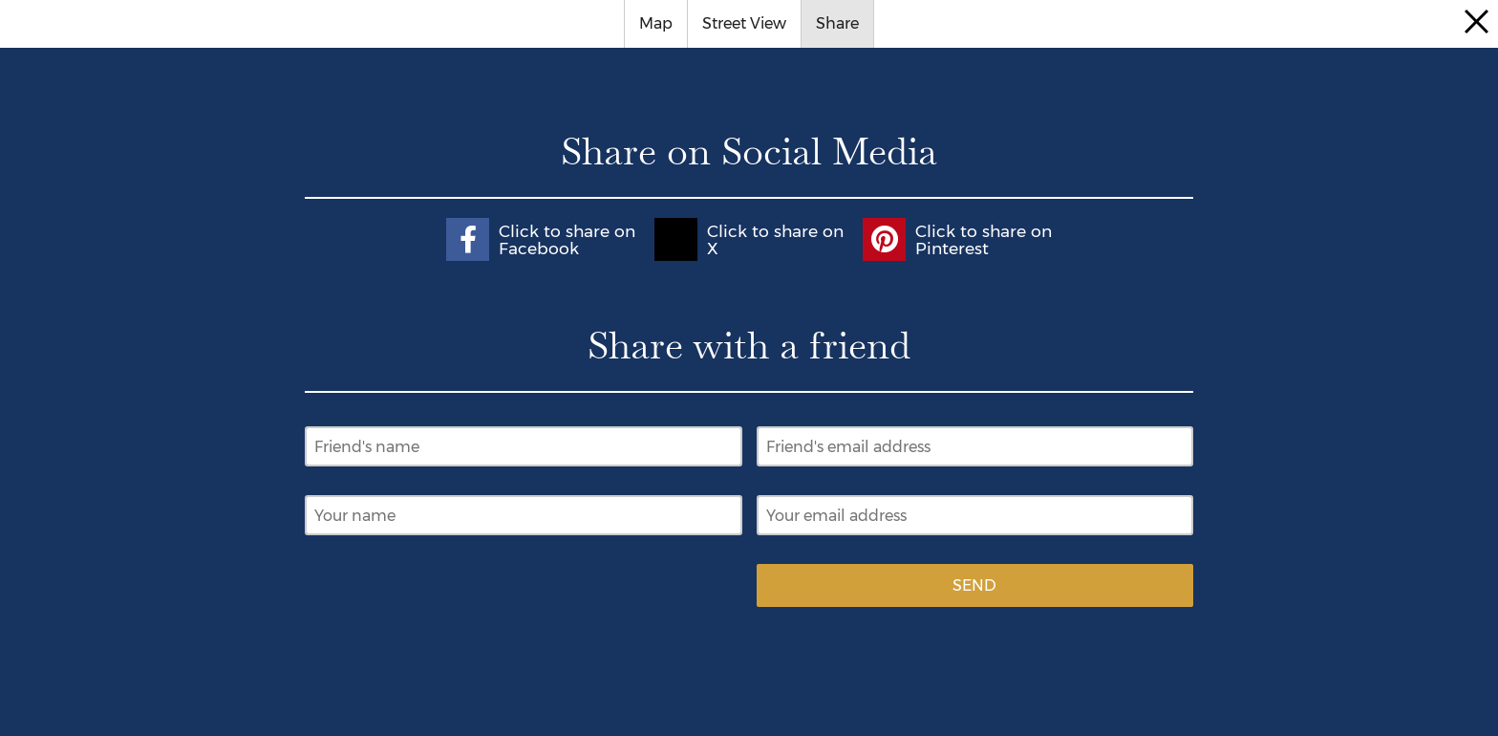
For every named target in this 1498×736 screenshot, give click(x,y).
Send (974, 585)
